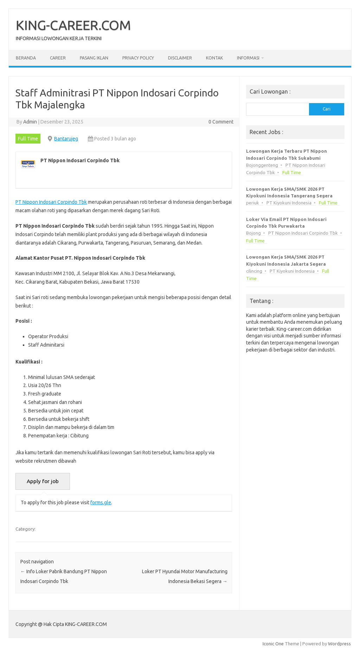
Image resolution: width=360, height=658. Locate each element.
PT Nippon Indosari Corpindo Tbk (51, 202)
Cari (326, 109)
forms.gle (100, 502)
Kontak (214, 58)
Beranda (26, 58)
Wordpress (339, 643)
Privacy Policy (138, 58)
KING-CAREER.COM (73, 25)
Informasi (248, 58)
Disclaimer (180, 58)
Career (58, 58)
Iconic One (273, 643)
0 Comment (220, 122)
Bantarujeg (66, 138)
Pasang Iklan (94, 58)
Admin (30, 122)
